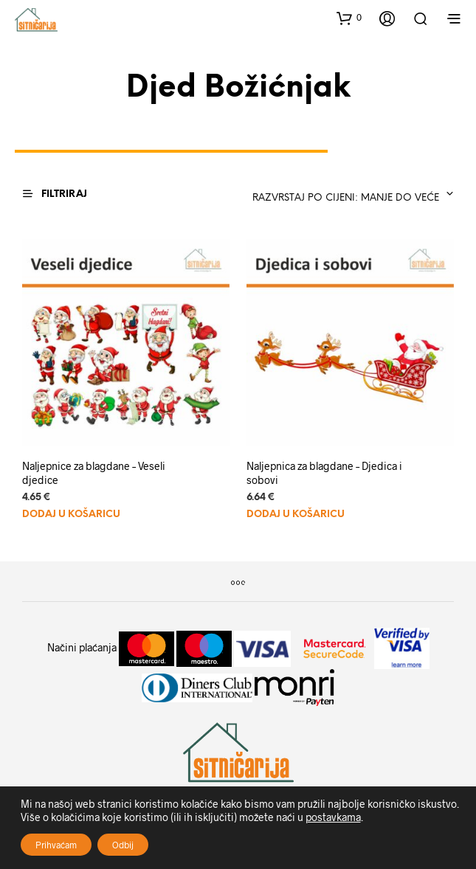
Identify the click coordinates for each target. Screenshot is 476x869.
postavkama (333, 817)
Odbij (123, 844)
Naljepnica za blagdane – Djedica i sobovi (324, 473)
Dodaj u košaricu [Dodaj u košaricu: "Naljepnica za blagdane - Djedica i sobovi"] (295, 514)
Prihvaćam (56, 844)
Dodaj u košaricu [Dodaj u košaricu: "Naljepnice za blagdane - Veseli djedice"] (71, 514)
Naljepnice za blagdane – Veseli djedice (93, 473)
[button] (349, 17)
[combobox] (348, 194)
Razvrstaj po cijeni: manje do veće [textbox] (345, 198)
